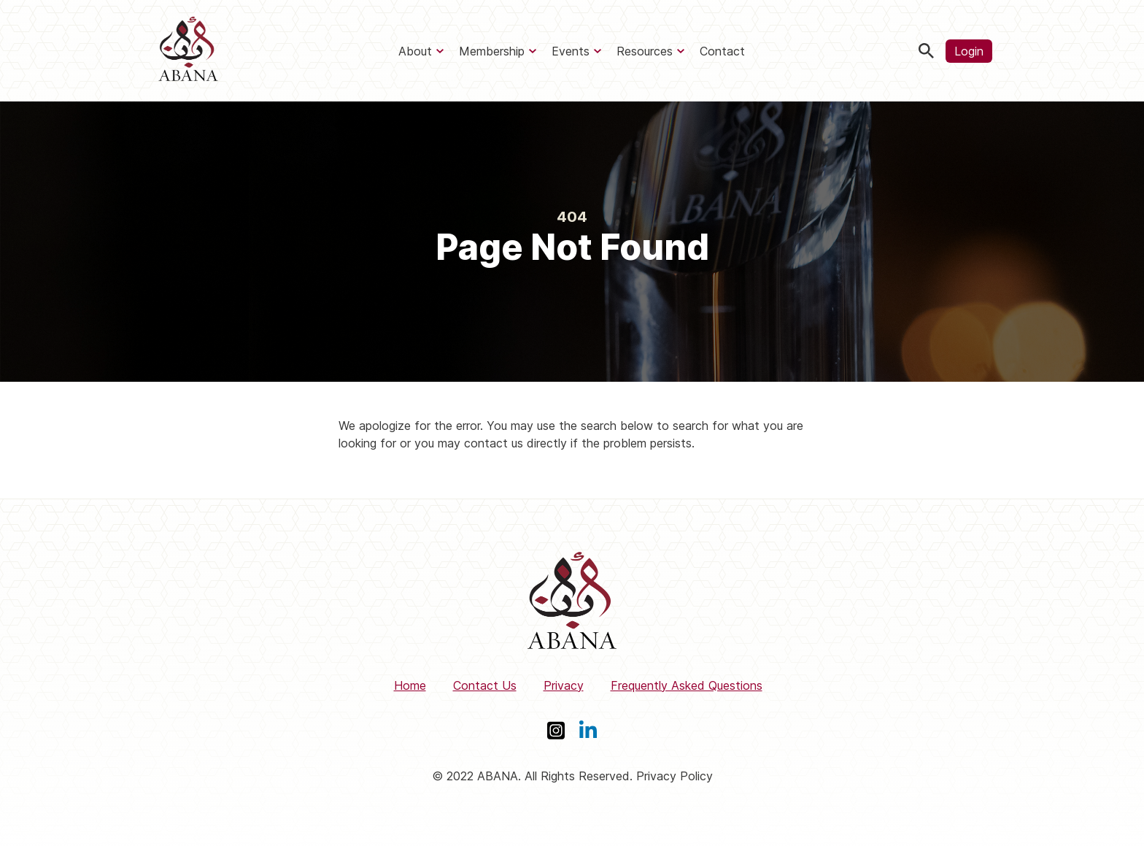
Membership (492, 51)
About (415, 51)
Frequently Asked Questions (686, 685)
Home (410, 685)
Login (968, 51)
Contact (722, 51)
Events (571, 51)
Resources (645, 51)
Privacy (564, 685)
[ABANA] (188, 51)
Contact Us (485, 685)
